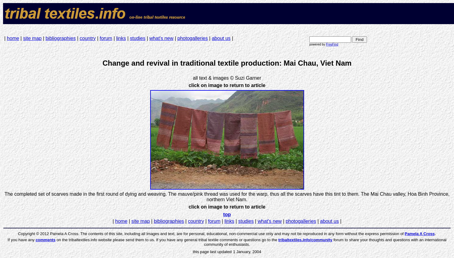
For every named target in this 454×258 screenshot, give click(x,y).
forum (106, 38)
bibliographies (60, 38)
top (227, 214)
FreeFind (332, 44)
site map (32, 38)
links (121, 38)
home (13, 38)
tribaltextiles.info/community (305, 240)
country (88, 38)
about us (221, 38)
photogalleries (192, 38)
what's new (161, 38)
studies (138, 38)
